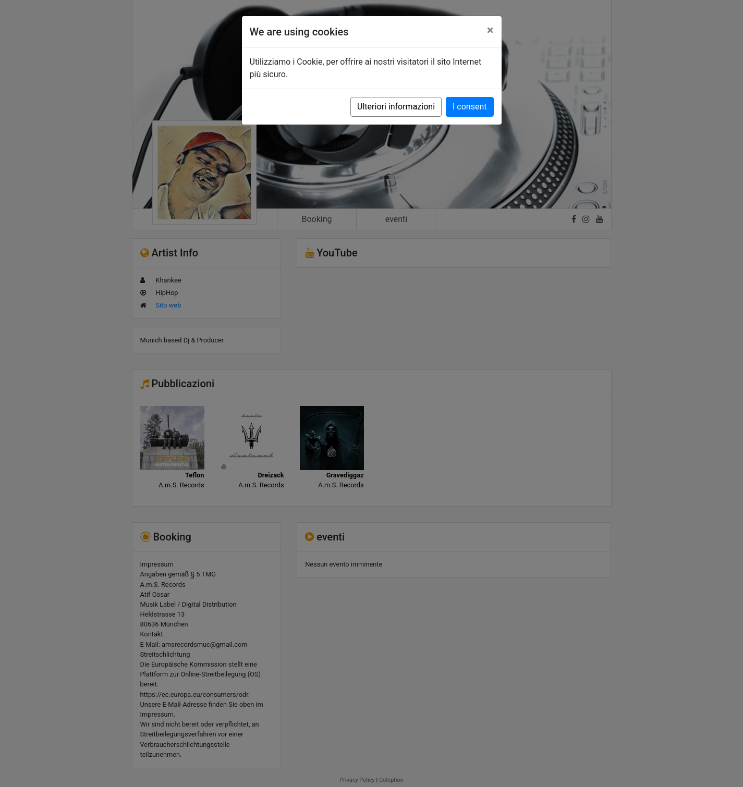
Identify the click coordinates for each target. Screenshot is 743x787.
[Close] (490, 30)
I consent (469, 107)
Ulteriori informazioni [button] (396, 107)
